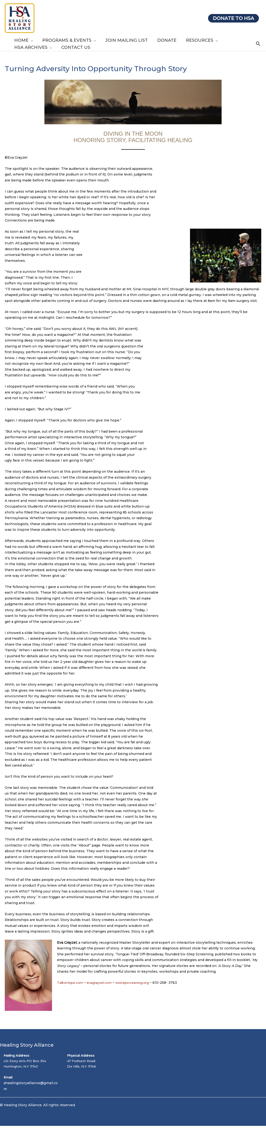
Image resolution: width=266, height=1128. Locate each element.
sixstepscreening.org (136, 982)
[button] (30, 40)
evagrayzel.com (101, 982)
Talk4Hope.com (71, 982)
